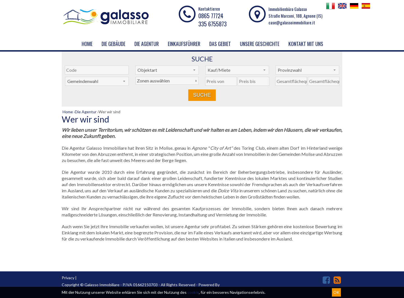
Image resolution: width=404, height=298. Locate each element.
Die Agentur (146, 43)
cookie (193, 292)
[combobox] (167, 70)
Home (87, 43)
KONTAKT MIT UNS (305, 43)
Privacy (68, 277)
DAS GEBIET (220, 43)
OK (336, 292)
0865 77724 (210, 15)
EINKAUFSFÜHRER (184, 43)
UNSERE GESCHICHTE (259, 43)
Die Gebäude (113, 43)
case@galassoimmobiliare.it (291, 22)
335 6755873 (212, 24)
